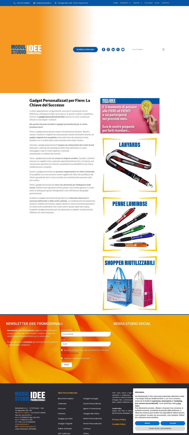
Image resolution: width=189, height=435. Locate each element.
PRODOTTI (125, 3)
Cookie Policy (118, 424)
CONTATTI (165, 3)
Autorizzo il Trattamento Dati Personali (76, 358)
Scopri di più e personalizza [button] (160, 428)
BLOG (157, 3)
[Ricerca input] (146, 49)
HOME (115, 3)
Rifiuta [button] (147, 423)
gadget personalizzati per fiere (52, 117)
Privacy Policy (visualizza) (69, 353)
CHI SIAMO (149, 3)
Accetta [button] (173, 423)
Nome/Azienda (67, 330)
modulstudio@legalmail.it (27, 426)
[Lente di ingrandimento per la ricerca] (163, 49)
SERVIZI (137, 3)
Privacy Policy (119, 419)
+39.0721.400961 (23, 413)
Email (63, 340)
